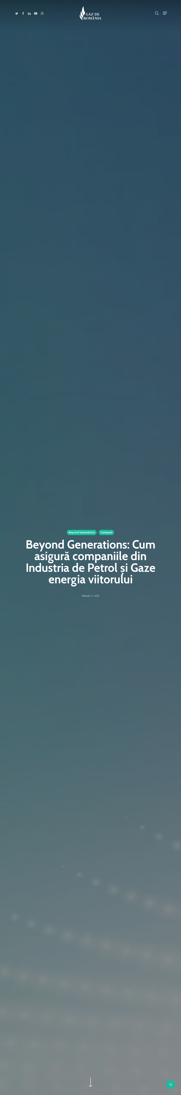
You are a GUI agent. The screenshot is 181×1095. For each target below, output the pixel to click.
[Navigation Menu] (165, 13)
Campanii (106, 532)
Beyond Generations (82, 532)
